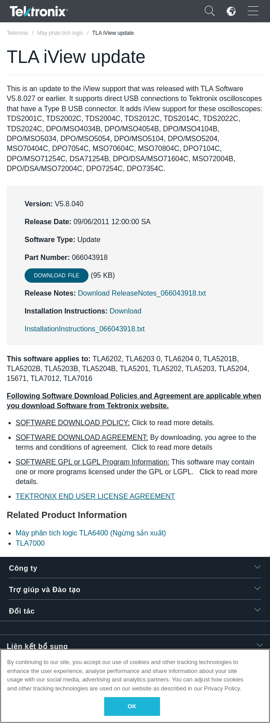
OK (132, 706)
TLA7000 (30, 543)
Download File (56, 275)
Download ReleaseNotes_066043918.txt (142, 293)
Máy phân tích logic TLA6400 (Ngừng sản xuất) (91, 533)
